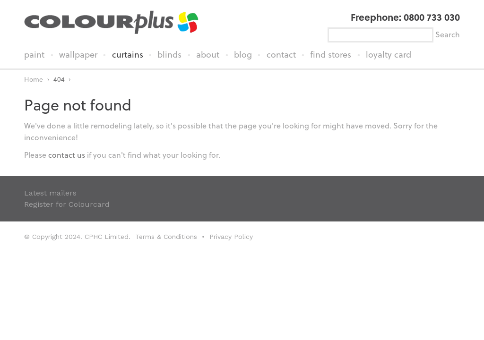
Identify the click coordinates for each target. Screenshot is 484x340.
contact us (66, 154)
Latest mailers (50, 192)
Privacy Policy (231, 236)
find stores (330, 54)
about (207, 54)
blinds (169, 54)
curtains (127, 54)
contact (281, 54)
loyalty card (388, 54)
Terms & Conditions (166, 236)
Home (33, 79)
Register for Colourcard (67, 204)
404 (59, 79)
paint (34, 54)
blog (243, 54)
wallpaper (78, 54)
